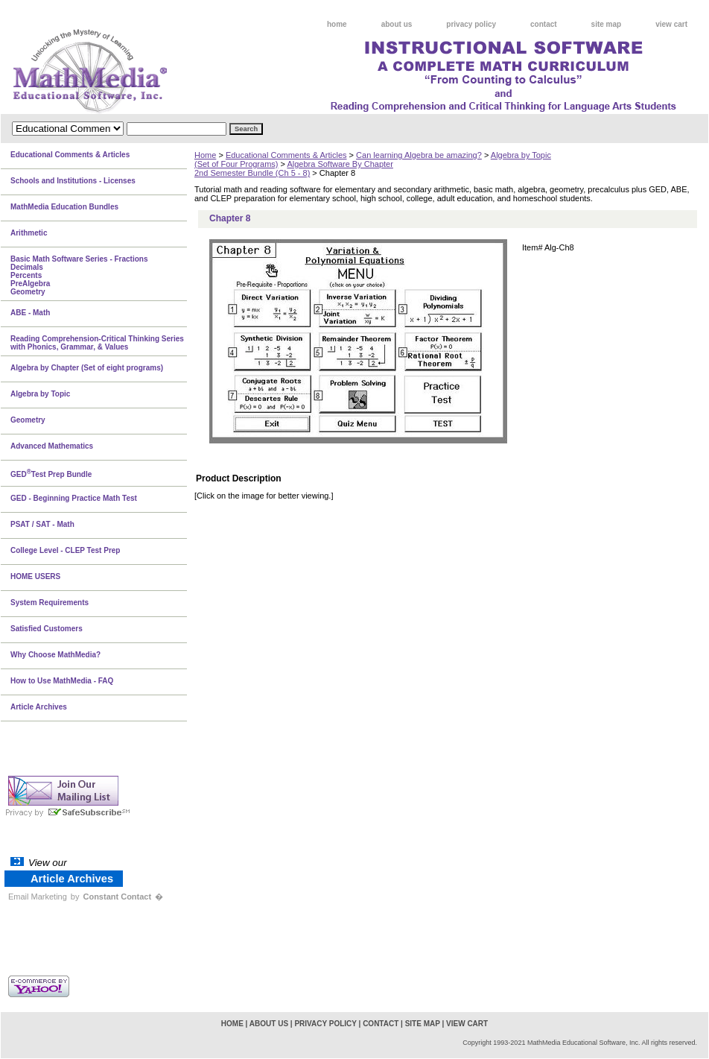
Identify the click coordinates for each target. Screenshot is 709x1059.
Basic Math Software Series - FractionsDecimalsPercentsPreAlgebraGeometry (79, 275)
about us (397, 24)
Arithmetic (28, 233)
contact (543, 24)
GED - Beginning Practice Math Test (73, 498)
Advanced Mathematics (51, 446)
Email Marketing (37, 896)
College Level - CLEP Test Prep (65, 550)
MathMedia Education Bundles (64, 207)
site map (606, 24)
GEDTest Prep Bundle (51, 473)
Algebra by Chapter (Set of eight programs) (86, 368)
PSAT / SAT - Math (42, 524)
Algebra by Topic (40, 394)
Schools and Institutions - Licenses (73, 181)
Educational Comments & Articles (286, 155)
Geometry (27, 420)
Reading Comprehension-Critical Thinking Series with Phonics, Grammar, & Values (97, 343)
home (337, 24)
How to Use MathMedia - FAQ (61, 681)
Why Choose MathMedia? (55, 655)
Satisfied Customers (46, 629)
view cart (671, 24)
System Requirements (49, 602)
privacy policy (471, 24)
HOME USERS (35, 576)
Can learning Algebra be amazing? (419, 155)
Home (205, 155)
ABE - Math (30, 313)
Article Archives (38, 707)
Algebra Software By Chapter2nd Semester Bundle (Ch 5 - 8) (293, 168)
